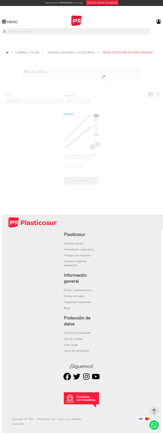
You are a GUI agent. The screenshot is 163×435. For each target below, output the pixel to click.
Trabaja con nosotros (77, 255)
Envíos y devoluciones (78, 290)
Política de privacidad (77, 333)
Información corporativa (79, 249)
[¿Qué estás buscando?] (76, 31)
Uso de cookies (73, 339)
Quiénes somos (73, 243)
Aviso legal (71, 345)
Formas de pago (74, 296)
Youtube (96, 376)
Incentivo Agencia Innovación (75, 263)
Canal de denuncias (76, 351)
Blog (67, 308)
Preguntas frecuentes (77, 302)
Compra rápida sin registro (102, 2)
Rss (86, 376)
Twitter (77, 376)
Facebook (67, 376)
